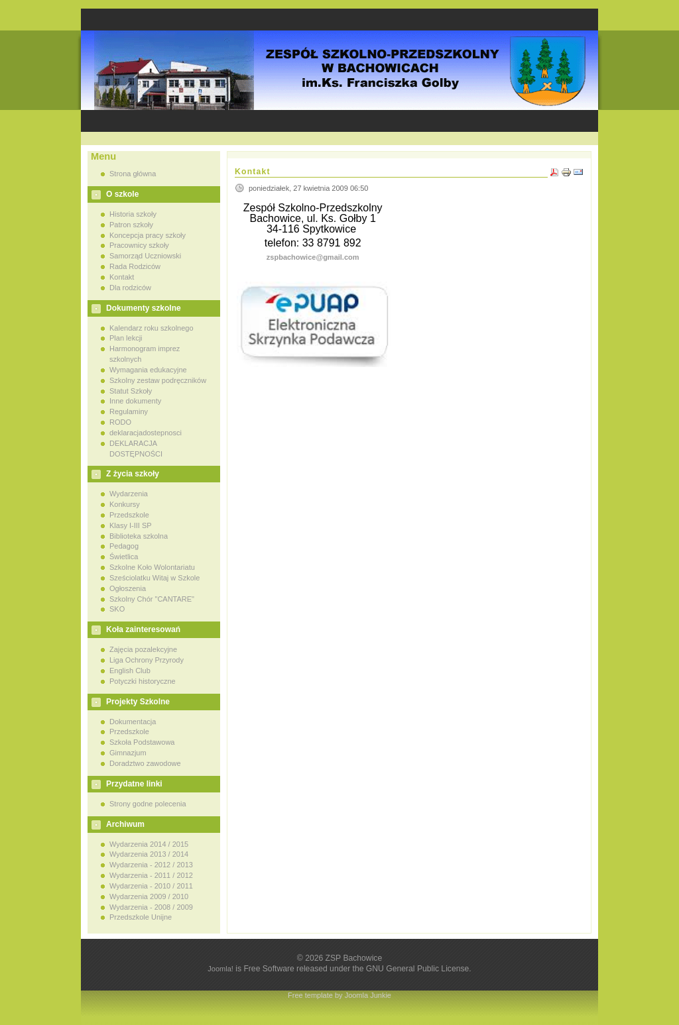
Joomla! (220, 969)
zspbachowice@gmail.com (313, 257)
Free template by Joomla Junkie (339, 995)
